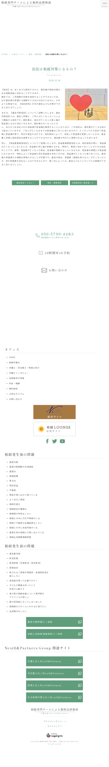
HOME (4, 54)
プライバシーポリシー (53, 721)
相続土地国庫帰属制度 (20, 537)
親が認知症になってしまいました (25, 601)
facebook (46, 441)
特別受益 (13, 485)
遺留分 (12, 471)
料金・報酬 (14, 383)
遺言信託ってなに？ (25, 182)
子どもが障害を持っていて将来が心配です (22, 587)
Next (106, 302)
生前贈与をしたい (18, 611)
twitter (54, 441)
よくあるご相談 (17, 499)
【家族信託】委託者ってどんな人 (84, 182)
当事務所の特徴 (16, 378)
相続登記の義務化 (18, 509)
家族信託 (13, 567)
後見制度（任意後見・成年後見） (25, 562)
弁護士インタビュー (19, 372)
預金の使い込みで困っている (23, 494)
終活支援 (13, 558)
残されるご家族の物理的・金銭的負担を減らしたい (29, 574)
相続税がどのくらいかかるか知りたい (28, 606)
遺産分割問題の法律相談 (21, 466)
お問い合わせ (15, 399)
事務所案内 (14, 362)
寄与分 (12, 480)
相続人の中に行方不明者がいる (24, 518)
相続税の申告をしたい (20, 513)
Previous (2, 302)
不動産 (12, 490)
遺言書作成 (14, 553)
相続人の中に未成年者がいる (23, 527)
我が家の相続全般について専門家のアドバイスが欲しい (26, 595)
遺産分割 (13, 462)
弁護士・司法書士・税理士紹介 (24, 367)
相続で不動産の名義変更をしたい (25, 523)
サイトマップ (53, 726)
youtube (62, 441)
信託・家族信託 (35, 54)
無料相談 (13, 388)
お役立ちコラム (18, 54)
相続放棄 (13, 476)
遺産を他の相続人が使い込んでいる (26, 532)
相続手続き (14, 504)
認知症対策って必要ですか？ (23, 580)
